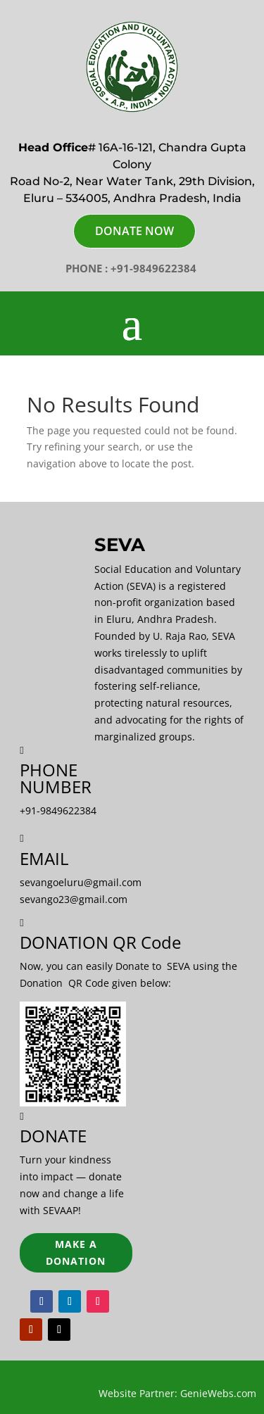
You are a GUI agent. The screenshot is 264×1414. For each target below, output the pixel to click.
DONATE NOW (134, 231)
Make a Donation (76, 1252)
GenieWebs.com (218, 1393)
